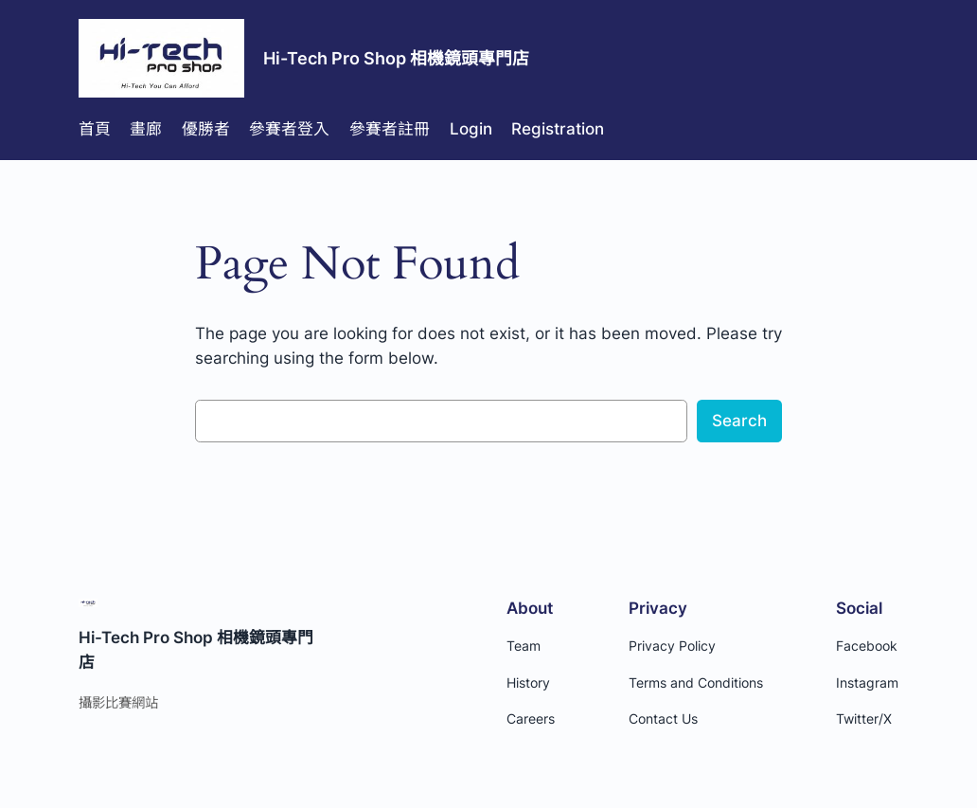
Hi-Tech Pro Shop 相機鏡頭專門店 (396, 58)
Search (739, 420)
